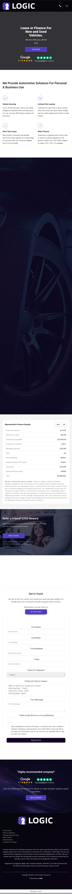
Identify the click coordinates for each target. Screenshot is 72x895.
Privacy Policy (7, 832)
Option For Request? (36, 671)
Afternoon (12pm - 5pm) (36, 691)
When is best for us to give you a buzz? (36, 686)
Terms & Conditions (9, 835)
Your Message (37, 700)
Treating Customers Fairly (11, 837)
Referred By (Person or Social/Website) (37, 716)
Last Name (36, 638)
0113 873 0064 (36, 612)
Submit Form (36, 741)
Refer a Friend (14, 536)
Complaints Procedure (10, 844)
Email (37, 660)
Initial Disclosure (8, 842)
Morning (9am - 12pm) (36, 689)
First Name (36, 627)
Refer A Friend (7, 839)
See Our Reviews (36, 798)
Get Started (36, 49)
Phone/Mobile (37, 649)
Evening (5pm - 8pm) (36, 694)
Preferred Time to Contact (36, 682)
